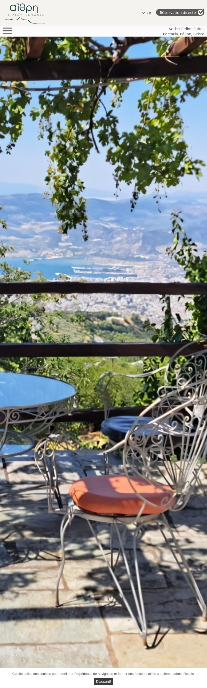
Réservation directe (182, 12)
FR (149, 12)
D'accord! (103, 681)
